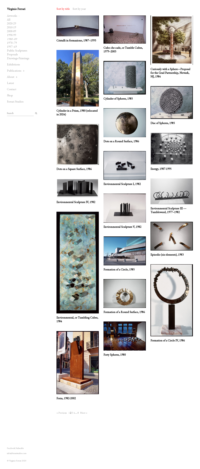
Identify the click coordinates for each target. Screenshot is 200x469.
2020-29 (11, 23)
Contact (11, 89)
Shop (10, 95)
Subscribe (20, 448)
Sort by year (79, 9)
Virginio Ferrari (16, 9)
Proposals (12, 54)
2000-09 (11, 31)
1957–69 (12, 46)
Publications (14, 70)
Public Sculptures (17, 50)
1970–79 (12, 43)
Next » (83, 412)
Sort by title (63, 9)
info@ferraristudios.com (16, 453)
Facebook (11, 448)
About (10, 77)
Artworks (12, 15)
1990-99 (11, 35)
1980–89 (12, 39)
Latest (10, 83)
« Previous (61, 412)
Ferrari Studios (15, 101)
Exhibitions (13, 64)
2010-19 (11, 27)
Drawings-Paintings (18, 58)
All (8, 19)
